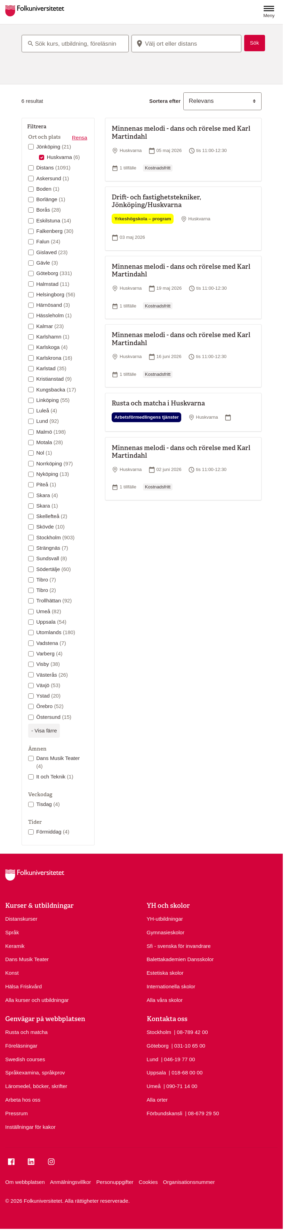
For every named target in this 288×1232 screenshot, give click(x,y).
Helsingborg (55, 294)
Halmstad (52, 284)
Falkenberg (54, 231)
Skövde (50, 527)
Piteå (46, 484)
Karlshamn (52, 337)
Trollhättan (54, 600)
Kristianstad (54, 379)
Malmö (51, 432)
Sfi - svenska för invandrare (179, 946)
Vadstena (51, 643)
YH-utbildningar (165, 919)
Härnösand (53, 305)
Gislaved (51, 252)
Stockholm (55, 537)
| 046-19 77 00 (178, 1059)
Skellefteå (51, 516)
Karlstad (51, 368)
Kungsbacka (56, 390)
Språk (12, 932)
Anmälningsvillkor (70, 1182)
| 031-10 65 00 (188, 1045)
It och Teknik (54, 776)
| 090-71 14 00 (180, 1085)
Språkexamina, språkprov (35, 1072)
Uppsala (51, 622)
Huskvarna (63, 157)
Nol (44, 453)
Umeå (48, 611)
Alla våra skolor (165, 1000)
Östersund (53, 717)
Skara (47, 495)
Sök (254, 43)
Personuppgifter (115, 1182)
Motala (49, 442)
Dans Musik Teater (58, 762)
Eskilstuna (53, 220)
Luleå (46, 410)
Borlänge (50, 199)
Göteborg (54, 273)
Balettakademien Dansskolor (180, 959)
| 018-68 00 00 (185, 1072)
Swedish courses (25, 1059)
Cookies (148, 1182)
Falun (48, 241)
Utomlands (55, 632)
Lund (47, 421)
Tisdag (48, 804)
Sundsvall (51, 558)
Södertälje (53, 569)
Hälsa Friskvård (23, 986)
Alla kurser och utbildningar (37, 1000)
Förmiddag (52, 832)
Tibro (46, 580)
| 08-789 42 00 (191, 1031)
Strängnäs (52, 548)
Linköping (53, 400)
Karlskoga (51, 347)
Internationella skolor (171, 986)
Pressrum (16, 1113)
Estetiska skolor (165, 973)
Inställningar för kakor (30, 1127)
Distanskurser (21, 919)
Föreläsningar (21, 1046)
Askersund (52, 178)
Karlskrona (54, 358)
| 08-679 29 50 (202, 1113)
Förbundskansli (165, 1113)
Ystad (48, 696)
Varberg (49, 653)
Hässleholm (54, 315)
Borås (48, 210)
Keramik (15, 946)
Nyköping (52, 474)
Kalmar (50, 326)
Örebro (49, 706)
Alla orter (157, 1100)
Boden (47, 189)
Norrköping (54, 463)
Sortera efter (165, 101)
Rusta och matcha (26, 1032)
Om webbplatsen (25, 1182)
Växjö (48, 685)
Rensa (79, 137)
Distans (53, 167)
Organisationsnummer (189, 1182)
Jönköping (53, 147)
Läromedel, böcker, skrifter (36, 1086)
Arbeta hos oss (22, 1100)
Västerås (52, 675)
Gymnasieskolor (166, 932)
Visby (48, 664)
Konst (12, 973)
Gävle (47, 263)
